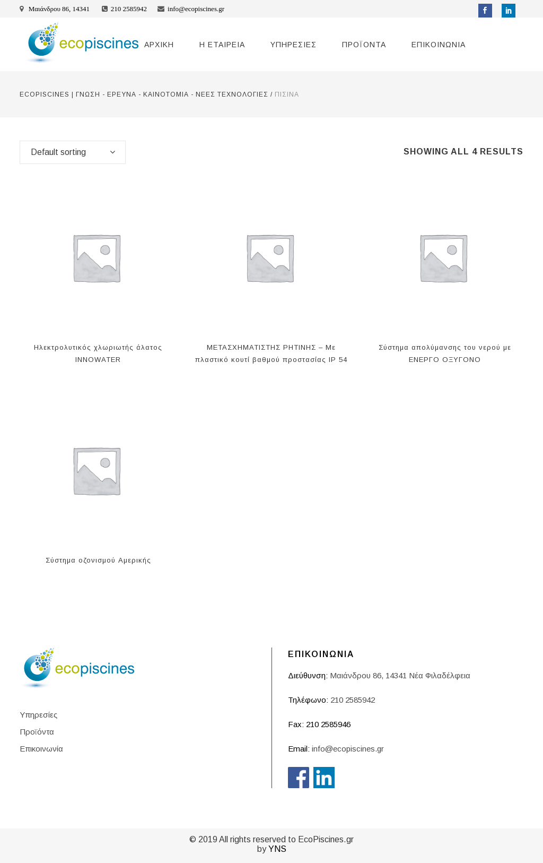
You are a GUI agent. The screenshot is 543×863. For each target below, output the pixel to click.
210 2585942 (129, 9)
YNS (277, 848)
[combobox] (73, 152)
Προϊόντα (37, 731)
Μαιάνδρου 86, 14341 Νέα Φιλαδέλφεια (400, 675)
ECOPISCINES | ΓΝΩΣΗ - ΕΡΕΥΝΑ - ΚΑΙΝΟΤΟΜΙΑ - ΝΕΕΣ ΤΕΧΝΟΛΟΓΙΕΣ (144, 94)
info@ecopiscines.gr (196, 9)
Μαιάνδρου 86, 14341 (59, 9)
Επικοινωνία (41, 748)
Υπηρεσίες (38, 714)
